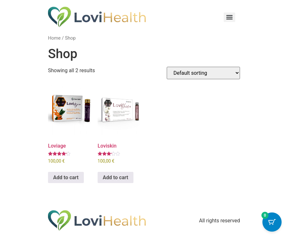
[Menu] (229, 17)
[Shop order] (203, 73)
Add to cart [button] (66, 177)
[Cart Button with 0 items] (272, 222)
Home (54, 38)
